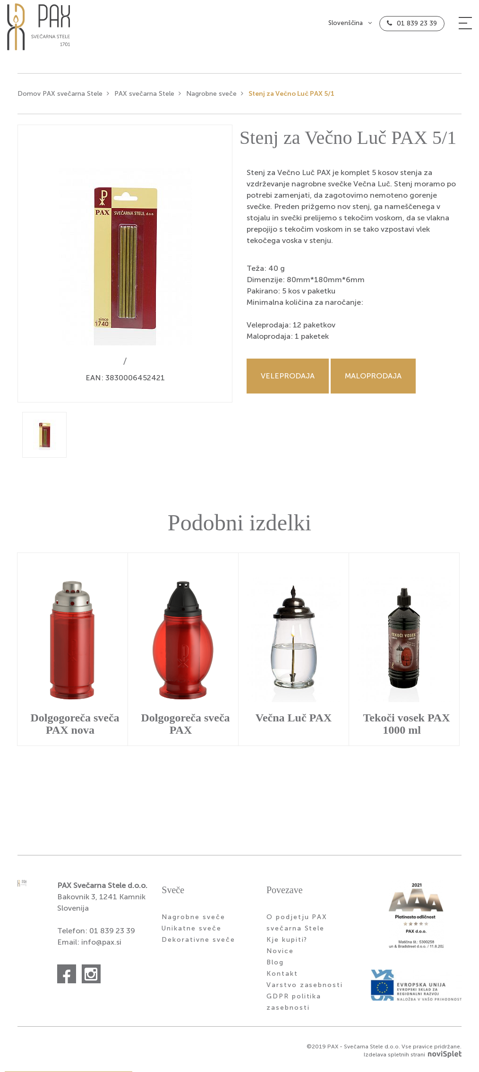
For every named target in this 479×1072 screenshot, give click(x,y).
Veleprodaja (288, 379)
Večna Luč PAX (294, 721)
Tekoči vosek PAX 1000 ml (406, 727)
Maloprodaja (373, 379)
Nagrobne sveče (211, 97)
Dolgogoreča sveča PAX (185, 727)
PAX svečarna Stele (144, 97)
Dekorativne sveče (198, 943)
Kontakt (282, 977)
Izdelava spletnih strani (413, 1058)
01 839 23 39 (417, 27)
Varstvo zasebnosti (304, 989)
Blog (275, 966)
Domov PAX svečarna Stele (60, 97)
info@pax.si (101, 945)
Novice (280, 955)
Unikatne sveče (191, 932)
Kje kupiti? (287, 943)
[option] (124, 267)
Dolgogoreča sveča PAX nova (74, 727)
